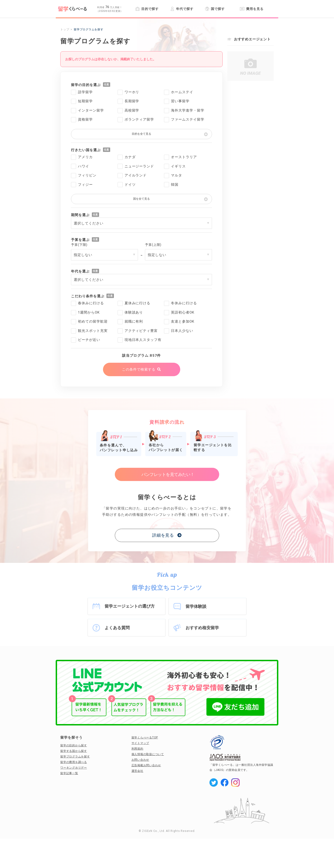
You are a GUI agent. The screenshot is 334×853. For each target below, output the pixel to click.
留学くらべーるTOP (145, 737)
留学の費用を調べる (73, 762)
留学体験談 (196, 606)
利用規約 (137, 748)
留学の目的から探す (73, 745)
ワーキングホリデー (73, 767)
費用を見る (251, 9)
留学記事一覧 (69, 773)
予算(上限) (153, 245)
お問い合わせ (140, 759)
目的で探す (146, 9)
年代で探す (181, 9)
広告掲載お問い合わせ (146, 765)
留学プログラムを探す (75, 756)
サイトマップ (140, 743)
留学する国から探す (73, 751)
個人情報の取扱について (148, 754)
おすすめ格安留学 (202, 627)
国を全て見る (141, 198)
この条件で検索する (138, 369)
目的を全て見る (141, 133)
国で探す (215, 9)
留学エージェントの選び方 (130, 606)
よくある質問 (117, 627)
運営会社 (137, 771)
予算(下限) (79, 245)
